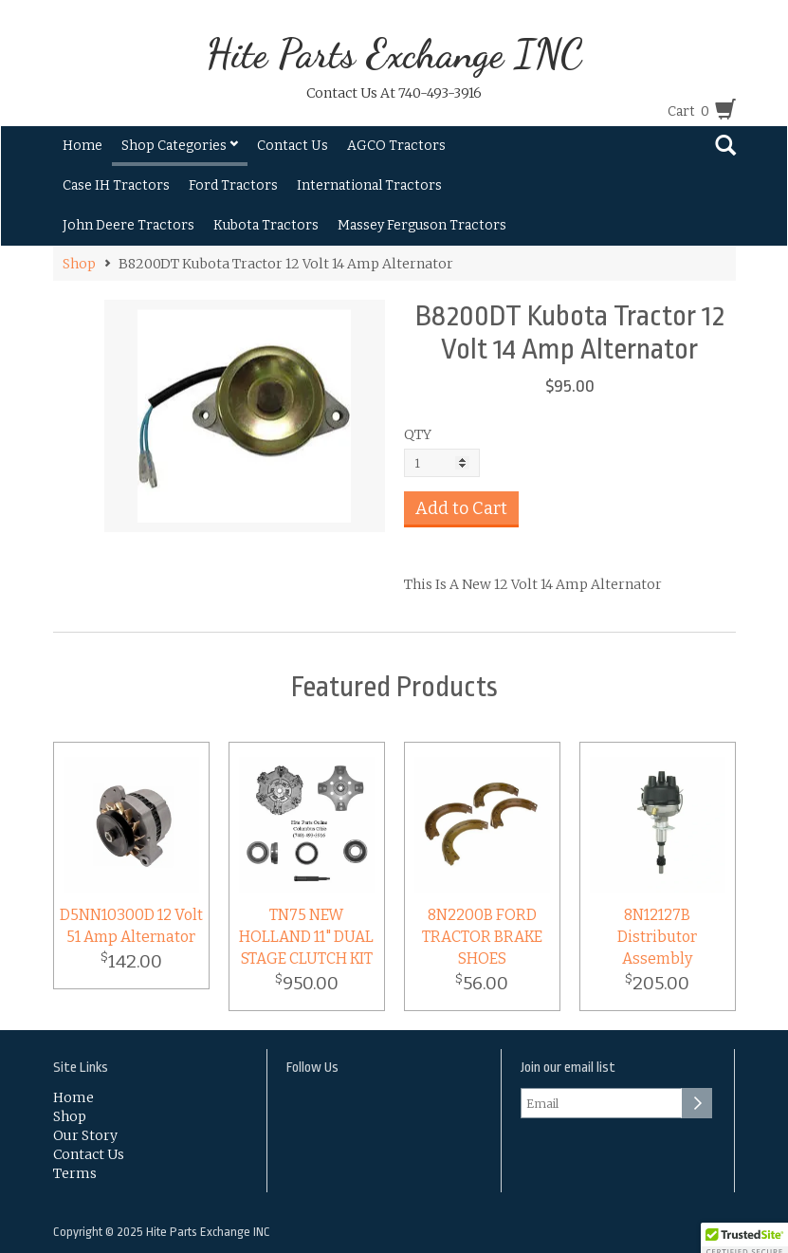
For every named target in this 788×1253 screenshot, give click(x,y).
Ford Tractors (233, 185)
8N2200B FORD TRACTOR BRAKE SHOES (482, 936)
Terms (75, 1173)
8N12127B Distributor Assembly (657, 936)
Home (82, 146)
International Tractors (369, 185)
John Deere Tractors (128, 225)
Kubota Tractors (266, 225)
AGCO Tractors (396, 146)
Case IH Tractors (116, 185)
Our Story (85, 1135)
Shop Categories (179, 146)
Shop (79, 263)
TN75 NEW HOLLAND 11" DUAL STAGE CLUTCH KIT (306, 936)
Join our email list (568, 1068)
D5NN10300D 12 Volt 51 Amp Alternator (131, 926)
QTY (417, 434)
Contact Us (292, 146)
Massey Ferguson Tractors (422, 225)
